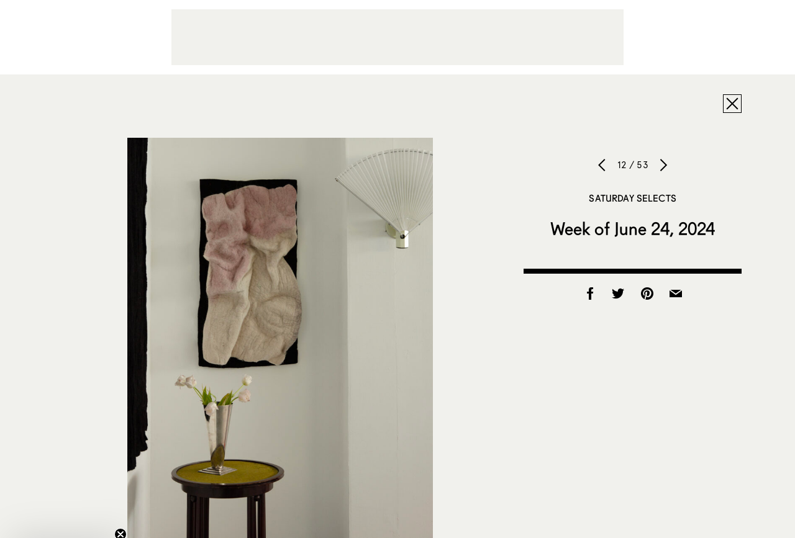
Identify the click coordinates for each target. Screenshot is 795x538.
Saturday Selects (632, 198)
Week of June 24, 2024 (633, 228)
